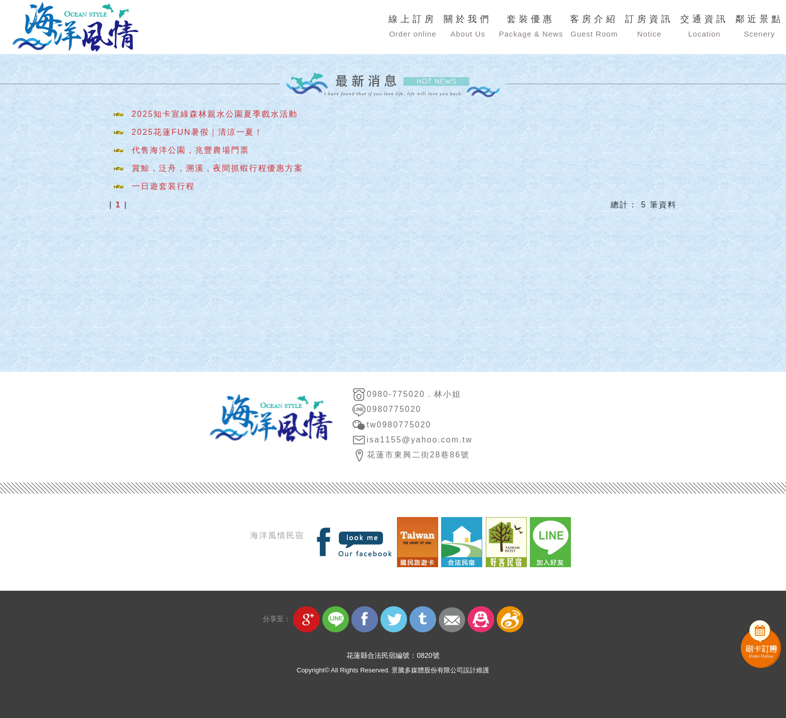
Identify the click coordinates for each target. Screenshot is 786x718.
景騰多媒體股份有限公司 (427, 670)
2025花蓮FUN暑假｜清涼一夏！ (197, 133)
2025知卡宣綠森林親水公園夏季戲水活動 (215, 115)
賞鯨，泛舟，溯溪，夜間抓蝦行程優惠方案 (217, 169)
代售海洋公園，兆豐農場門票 (190, 151)
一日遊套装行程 (163, 187)
